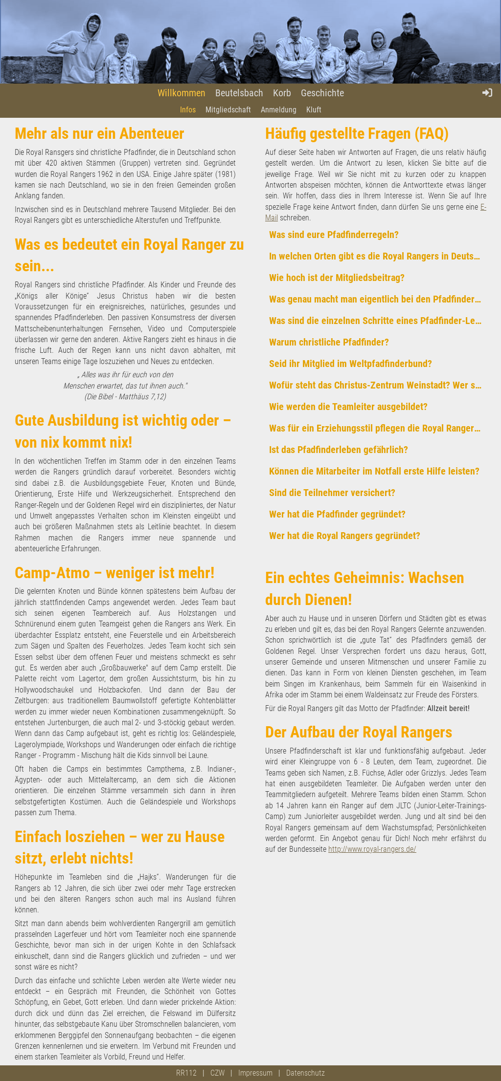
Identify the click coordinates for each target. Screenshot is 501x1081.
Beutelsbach (239, 93)
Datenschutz (305, 1073)
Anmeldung (278, 109)
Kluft (313, 109)
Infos (188, 109)
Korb (282, 93)
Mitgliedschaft (228, 109)
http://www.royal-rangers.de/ (372, 849)
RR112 (186, 1073)
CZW (217, 1073)
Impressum (255, 1073)
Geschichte (322, 93)
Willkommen (181, 93)
